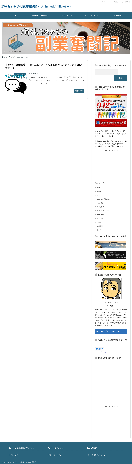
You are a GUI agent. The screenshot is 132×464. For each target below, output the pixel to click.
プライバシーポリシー (92, 15)
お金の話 (100, 197)
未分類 (99, 224)
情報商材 (100, 220)
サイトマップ (125, 2)
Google (99, 185)
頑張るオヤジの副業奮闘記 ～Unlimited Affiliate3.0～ (39, 6)
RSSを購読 (114, 2)
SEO (98, 189)
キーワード (100, 208)
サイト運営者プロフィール (96, 448)
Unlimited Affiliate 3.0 (40, 15)
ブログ (99, 216)
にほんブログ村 (101, 346)
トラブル (100, 212)
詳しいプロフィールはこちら (110, 325)
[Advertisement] (111, 160)
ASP (98, 181)
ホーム (105, 2)
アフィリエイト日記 (66, 15)
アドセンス (100, 200)
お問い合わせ (117, 15)
